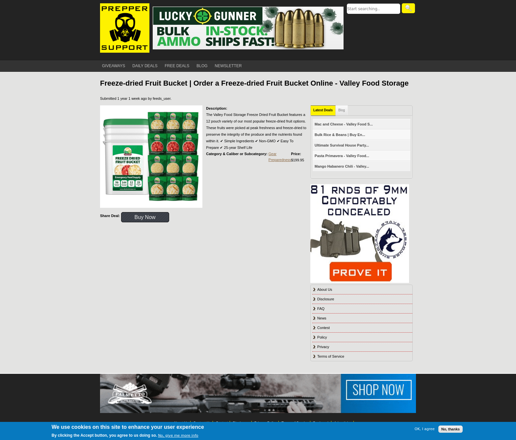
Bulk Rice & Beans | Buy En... (340, 135)
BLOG (201, 66)
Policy (322, 337)
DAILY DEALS (144, 66)
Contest (323, 328)
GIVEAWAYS (113, 66)
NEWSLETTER (228, 66)
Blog (341, 110)
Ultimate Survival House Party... (342, 145)
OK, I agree (425, 429)
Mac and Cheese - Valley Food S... (344, 124)
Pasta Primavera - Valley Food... (342, 156)
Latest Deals (323, 110)
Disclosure (325, 299)
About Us (324, 289)
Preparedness (280, 160)
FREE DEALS (177, 66)
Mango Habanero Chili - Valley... (342, 166)
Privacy (323, 347)
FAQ (320, 309)
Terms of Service (330, 356)
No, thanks (450, 429)
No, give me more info (178, 435)
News (321, 318)
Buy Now (145, 217)
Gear (272, 154)
